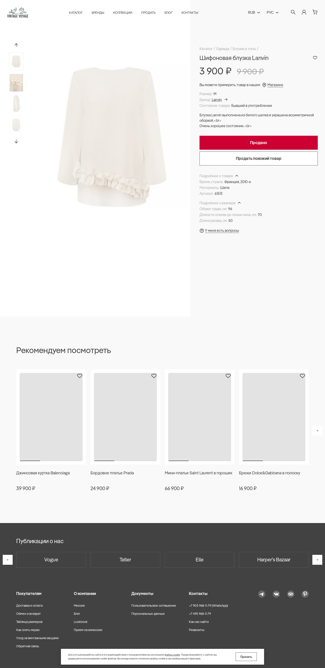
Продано (258, 142)
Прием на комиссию (88, 630)
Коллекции (122, 13)
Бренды (98, 13)
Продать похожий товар (258, 158)
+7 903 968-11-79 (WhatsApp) (208, 606)
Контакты (189, 13)
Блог (168, 13)
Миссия (79, 606)
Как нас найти (199, 622)
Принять (246, 657)
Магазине (275, 85)
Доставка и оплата (29, 606)
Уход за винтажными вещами (37, 638)
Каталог (76, 13)
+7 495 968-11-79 (200, 614)
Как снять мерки (27, 630)
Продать (148, 13)
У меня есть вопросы (222, 230)
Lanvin (220, 99)
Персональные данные (148, 614)
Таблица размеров (29, 622)
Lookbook (81, 622)
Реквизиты (196, 630)
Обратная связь (27, 646)
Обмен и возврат (28, 614)
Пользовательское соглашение (153, 606)
